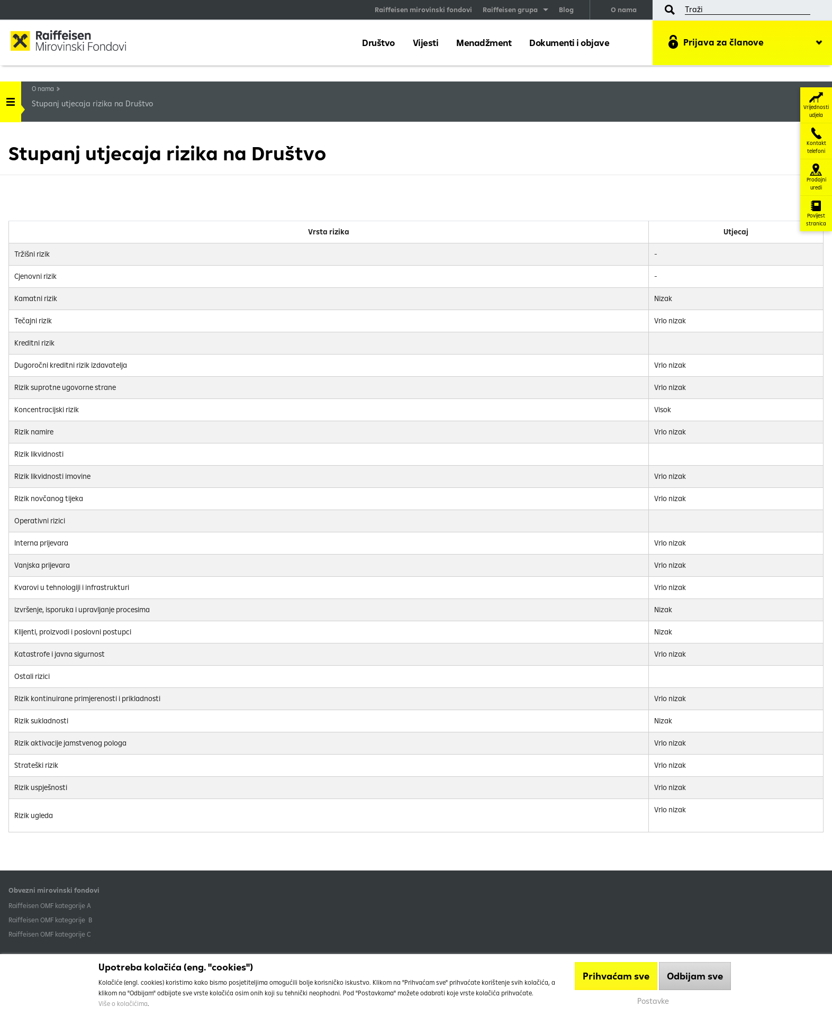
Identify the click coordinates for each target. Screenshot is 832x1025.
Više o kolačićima (123, 1004)
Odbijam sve (695, 976)
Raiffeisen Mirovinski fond (77, 42)
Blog (566, 9)
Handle (10, 98)
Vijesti (426, 42)
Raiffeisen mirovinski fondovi (423, 9)
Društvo (378, 42)
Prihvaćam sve (616, 976)
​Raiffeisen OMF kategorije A (49, 905)
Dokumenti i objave (569, 42)
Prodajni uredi (816, 177)
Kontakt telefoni (816, 141)
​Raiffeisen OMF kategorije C (49, 934)
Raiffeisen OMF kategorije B (50, 919)
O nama (624, 9)
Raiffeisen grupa (510, 9)
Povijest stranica (816, 213)
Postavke (653, 1001)
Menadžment (483, 42)
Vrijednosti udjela (816, 105)
